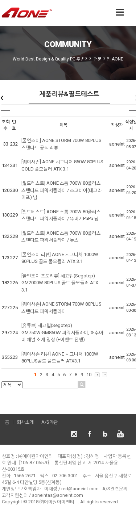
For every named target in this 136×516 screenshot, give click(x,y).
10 (88, 374)
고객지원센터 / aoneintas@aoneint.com (42, 495)
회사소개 (25, 422)
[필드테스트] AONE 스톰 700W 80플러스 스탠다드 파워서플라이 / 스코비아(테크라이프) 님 (61, 190)
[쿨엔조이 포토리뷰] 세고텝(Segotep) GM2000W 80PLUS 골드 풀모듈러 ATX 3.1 (59, 283)
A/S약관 (49, 422)
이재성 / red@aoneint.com (71, 488)
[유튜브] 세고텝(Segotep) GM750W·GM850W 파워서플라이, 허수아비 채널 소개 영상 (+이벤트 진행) (62, 332)
